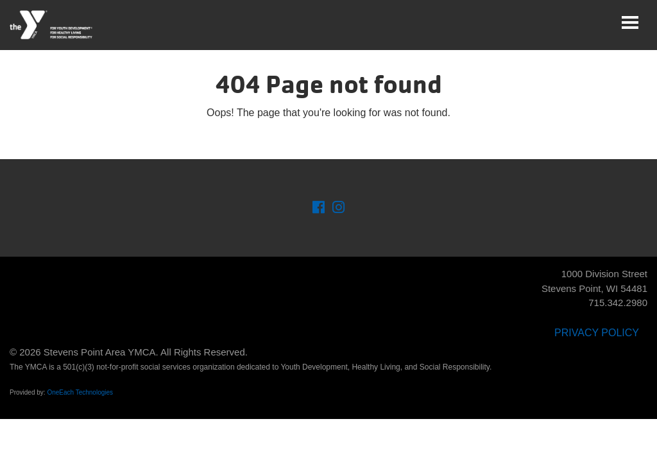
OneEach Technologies (80, 392)
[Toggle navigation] (630, 22)
